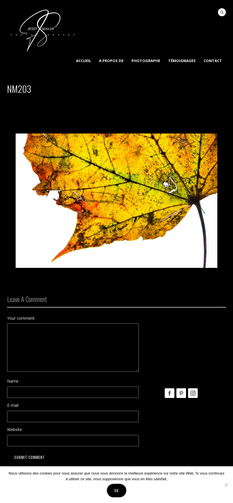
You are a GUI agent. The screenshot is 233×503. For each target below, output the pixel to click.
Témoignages (182, 60)
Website (14, 429)
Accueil (83, 60)
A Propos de (111, 60)
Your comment (21, 318)
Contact (213, 60)
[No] (226, 485)
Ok (116, 490)
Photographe (145, 60)
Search (222, 12)
